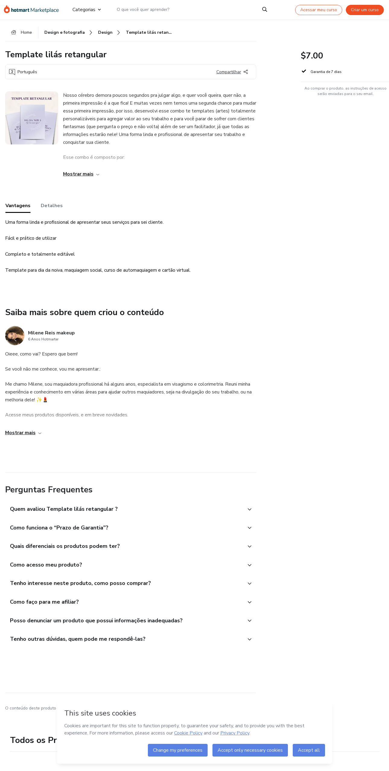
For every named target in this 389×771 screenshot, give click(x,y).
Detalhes (52, 208)
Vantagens (17, 208)
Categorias (86, 9)
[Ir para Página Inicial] (33, 9)
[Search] (264, 9)
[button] (124, 512)
